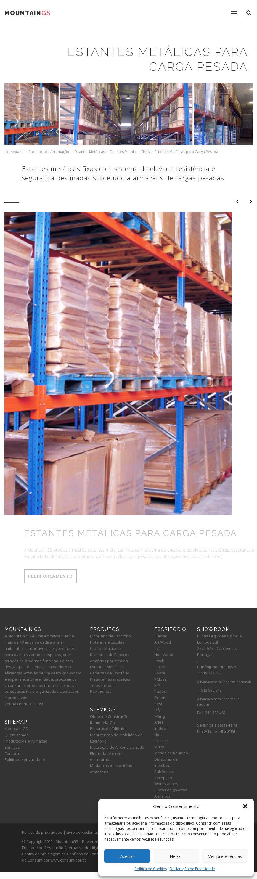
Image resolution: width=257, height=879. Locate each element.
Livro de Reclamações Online (92, 832)
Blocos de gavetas (170, 790)
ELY (157, 685)
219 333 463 (211, 673)
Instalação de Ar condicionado (117, 747)
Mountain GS (16, 728)
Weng (159, 716)
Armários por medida (109, 660)
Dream (160, 697)
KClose (160, 679)
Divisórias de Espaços (109, 654)
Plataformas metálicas (110, 679)
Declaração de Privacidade (192, 868)
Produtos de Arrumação (48, 151)
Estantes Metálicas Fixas (130, 151)
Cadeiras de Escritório (109, 673)
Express (161, 740)
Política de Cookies (151, 868)
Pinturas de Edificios (108, 728)
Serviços (12, 747)
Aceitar (127, 856)
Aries (158, 722)
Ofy (157, 710)
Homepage (13, 151)
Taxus (159, 666)
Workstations (166, 783)
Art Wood (162, 642)
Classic (160, 636)
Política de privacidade (24, 759)
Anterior (237, 201)
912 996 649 (211, 690)
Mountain (27, 13)
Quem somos (16, 734)
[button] (245, 806)
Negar (176, 856)
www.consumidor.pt (68, 860)
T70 (157, 648)
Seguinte (251, 201)
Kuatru (160, 691)
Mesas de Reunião (171, 753)
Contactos (13, 753)
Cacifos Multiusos (106, 648)
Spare (159, 673)
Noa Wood (163, 654)
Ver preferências (225, 856)
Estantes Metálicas (89, 151)
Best (158, 703)
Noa (158, 734)
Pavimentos (100, 691)
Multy (159, 747)
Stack (159, 660)
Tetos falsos (101, 685)
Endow (160, 728)
